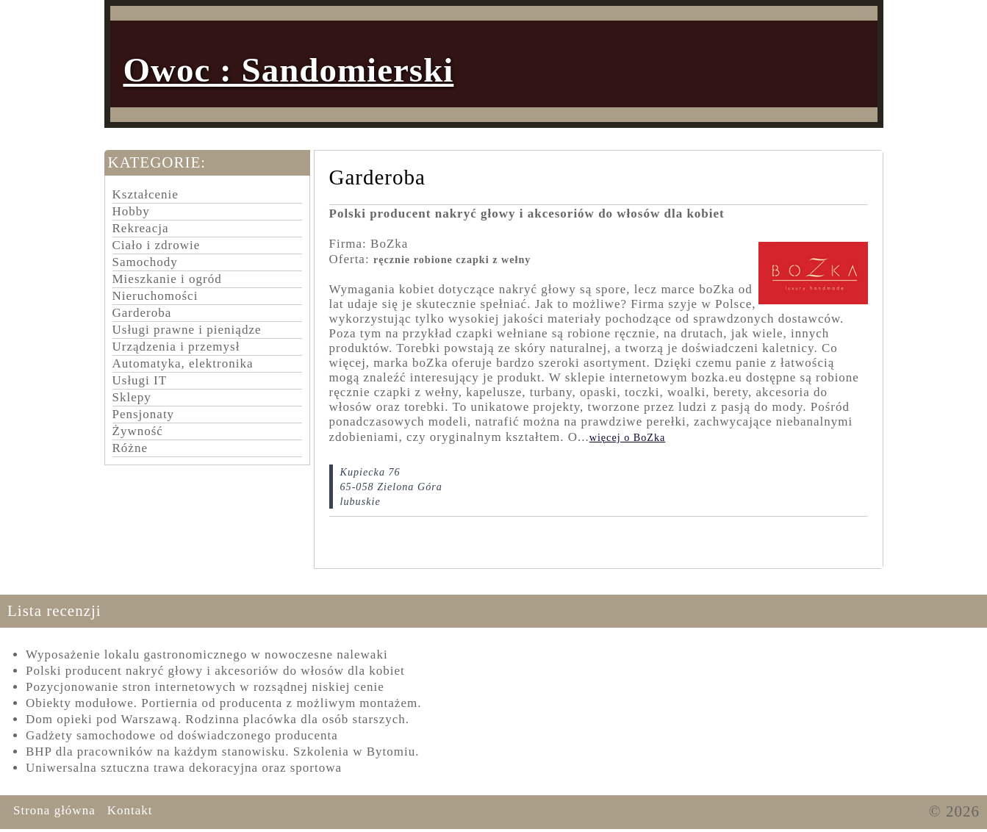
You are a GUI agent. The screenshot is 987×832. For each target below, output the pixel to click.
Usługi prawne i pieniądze (187, 330)
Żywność (137, 431)
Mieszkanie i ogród (167, 279)
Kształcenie (145, 194)
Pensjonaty (143, 414)
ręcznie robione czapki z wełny (452, 259)
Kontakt (130, 810)
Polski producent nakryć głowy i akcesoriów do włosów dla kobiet (215, 671)
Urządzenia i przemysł (176, 347)
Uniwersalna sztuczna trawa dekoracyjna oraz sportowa (184, 768)
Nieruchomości (155, 296)
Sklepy (131, 397)
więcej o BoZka (627, 437)
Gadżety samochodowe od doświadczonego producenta (182, 735)
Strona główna (54, 810)
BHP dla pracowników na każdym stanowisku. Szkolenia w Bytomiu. (222, 752)
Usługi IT (140, 380)
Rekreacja (140, 228)
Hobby (131, 211)
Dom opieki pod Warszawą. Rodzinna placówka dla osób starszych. (217, 719)
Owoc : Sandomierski (288, 70)
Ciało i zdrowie (156, 245)
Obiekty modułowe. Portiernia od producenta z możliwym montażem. (223, 703)
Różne (130, 448)
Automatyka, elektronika (183, 363)
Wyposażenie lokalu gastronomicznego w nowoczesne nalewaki (207, 654)
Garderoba (142, 313)
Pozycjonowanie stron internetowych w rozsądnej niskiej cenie (205, 687)
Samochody (145, 262)
